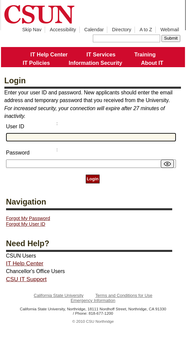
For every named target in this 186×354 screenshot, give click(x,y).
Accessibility (63, 29)
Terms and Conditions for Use (123, 295)
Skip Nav (31, 29)
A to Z (146, 29)
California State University (58, 295)
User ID (15, 126)
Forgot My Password (28, 218)
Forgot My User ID (25, 224)
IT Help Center (49, 54)
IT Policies (36, 63)
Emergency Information (93, 300)
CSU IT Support (26, 279)
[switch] (167, 164)
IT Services (100, 54)
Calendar (94, 29)
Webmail (169, 29)
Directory (121, 29)
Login (93, 178)
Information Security (95, 63)
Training (145, 54)
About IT (152, 63)
